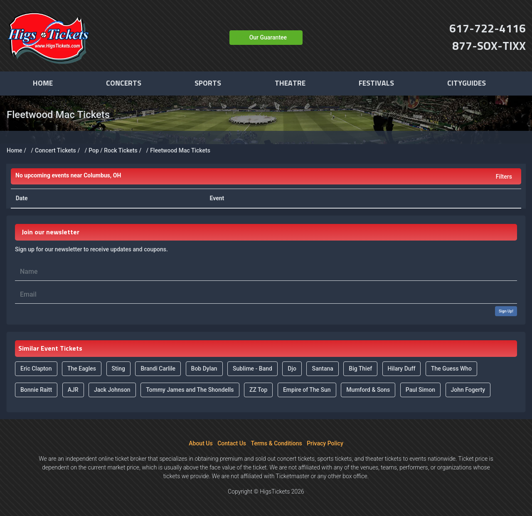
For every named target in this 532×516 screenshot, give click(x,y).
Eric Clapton (36, 368)
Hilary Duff (402, 368)
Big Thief (360, 368)
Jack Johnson (112, 389)
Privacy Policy (325, 443)
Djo (292, 368)
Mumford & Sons (368, 389)
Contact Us (231, 443)
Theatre (290, 83)
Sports (208, 83)
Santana (322, 368)
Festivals (376, 83)
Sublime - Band (252, 368)
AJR (73, 389)
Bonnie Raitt (36, 389)
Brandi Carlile (157, 368)
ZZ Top (258, 389)
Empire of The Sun (307, 389)
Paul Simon (420, 389)
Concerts (123, 83)
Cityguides (466, 83)
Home (43, 83)
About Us (200, 443)
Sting (118, 368)
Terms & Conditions (276, 443)
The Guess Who (451, 368)
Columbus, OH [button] (68, 175)
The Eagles (81, 368)
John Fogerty (468, 389)
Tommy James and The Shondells (190, 389)
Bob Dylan (204, 368)
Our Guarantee (268, 37)
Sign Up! (506, 311)
